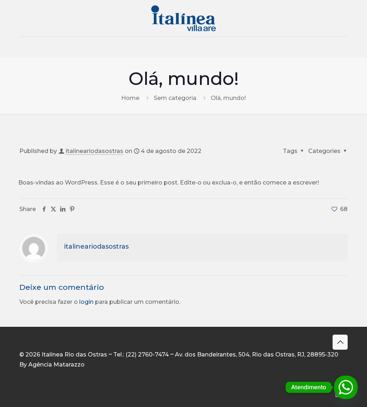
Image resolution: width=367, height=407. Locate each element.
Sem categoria (175, 98)
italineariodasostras (94, 151)
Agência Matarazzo (56, 364)
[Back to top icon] (340, 342)
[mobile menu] (25, 47)
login (86, 301)
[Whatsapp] (346, 387)
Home (130, 98)
